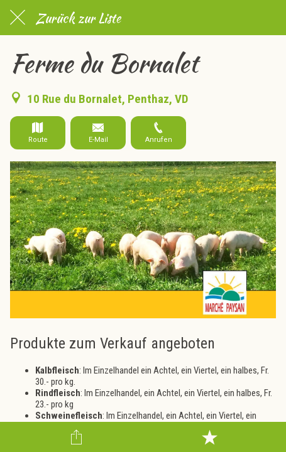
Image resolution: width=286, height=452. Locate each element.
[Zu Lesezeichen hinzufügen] (209, 437)
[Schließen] (17, 17)
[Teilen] (77, 437)
